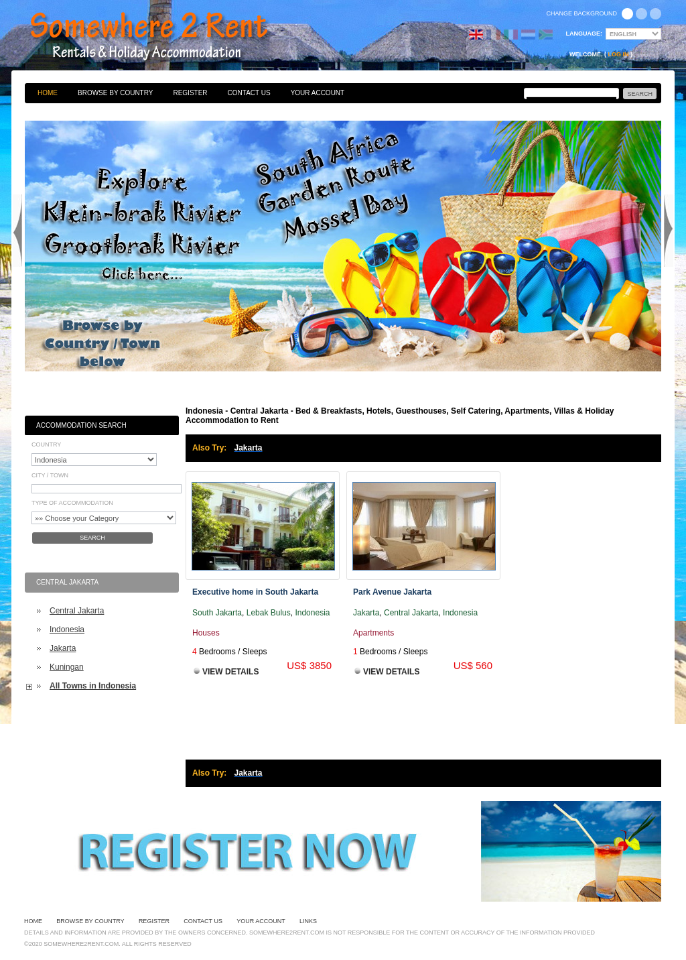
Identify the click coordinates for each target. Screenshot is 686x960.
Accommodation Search (81, 425)
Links (308, 921)
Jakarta (63, 648)
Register (190, 93)
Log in (618, 54)
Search (92, 537)
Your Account (318, 93)
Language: (584, 33)
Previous (17, 230)
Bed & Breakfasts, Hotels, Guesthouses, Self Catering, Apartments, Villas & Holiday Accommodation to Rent (163, 37)
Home (48, 93)
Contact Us (249, 93)
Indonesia (67, 629)
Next (668, 230)
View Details (230, 671)
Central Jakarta (77, 610)
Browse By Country (115, 93)
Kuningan (67, 667)
